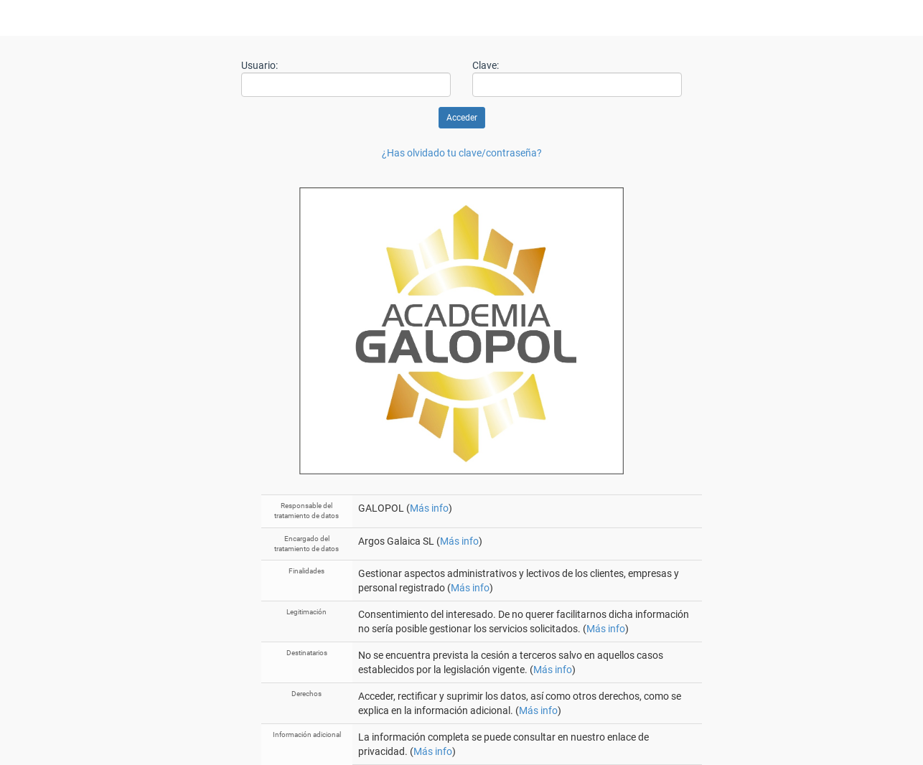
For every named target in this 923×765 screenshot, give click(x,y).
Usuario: (259, 65)
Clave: (485, 65)
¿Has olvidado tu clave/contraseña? (462, 153)
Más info (429, 508)
